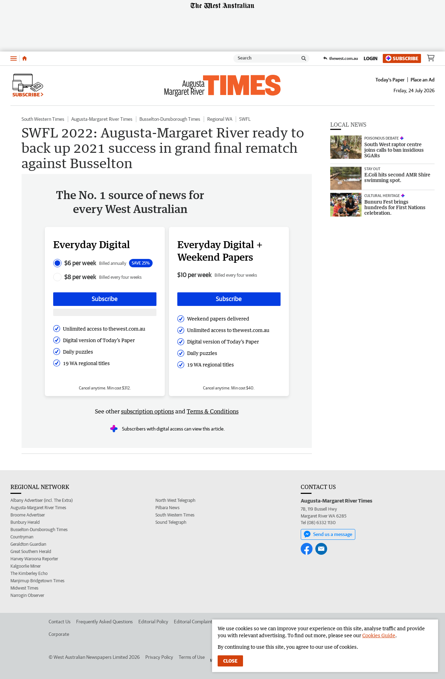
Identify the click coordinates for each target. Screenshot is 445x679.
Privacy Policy (159, 657)
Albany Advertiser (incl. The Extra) (41, 500)
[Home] (24, 58)
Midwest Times (24, 588)
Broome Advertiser (27, 515)
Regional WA (219, 119)
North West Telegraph (175, 500)
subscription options (147, 411)
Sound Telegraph (170, 522)
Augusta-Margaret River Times (101, 119)
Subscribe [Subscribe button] (105, 298)
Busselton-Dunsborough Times (169, 119)
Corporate (59, 634)
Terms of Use (192, 657)
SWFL (245, 119)
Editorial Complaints (194, 621)
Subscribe (402, 58)
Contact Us (60, 621)
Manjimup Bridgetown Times (37, 580)
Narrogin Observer (27, 595)
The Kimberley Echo (29, 573)
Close (230, 661)
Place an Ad (423, 79)
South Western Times (43, 119)
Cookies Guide (378, 635)
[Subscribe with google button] (104, 312)
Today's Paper (390, 79)
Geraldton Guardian (28, 544)
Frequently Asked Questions (104, 621)
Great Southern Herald (30, 551)
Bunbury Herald (25, 522)
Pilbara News (167, 507)
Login (371, 58)
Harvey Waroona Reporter (34, 558)
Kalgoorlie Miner (25, 566)
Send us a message (328, 534)
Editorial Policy (153, 621)
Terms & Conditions (212, 411)
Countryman (21, 536)
